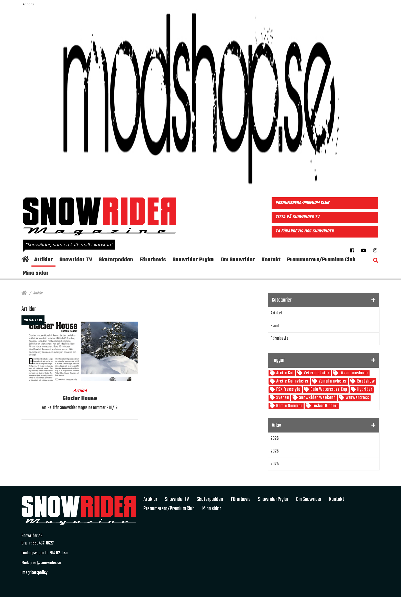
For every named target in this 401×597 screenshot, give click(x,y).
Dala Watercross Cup (328, 389)
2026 (275, 438)
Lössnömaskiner (353, 373)
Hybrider (364, 389)
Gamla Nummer (288, 406)
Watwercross (356, 398)
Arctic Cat (284, 373)
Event (275, 326)
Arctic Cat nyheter (292, 381)
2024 (275, 464)
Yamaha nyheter (332, 381)
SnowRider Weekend (317, 398)
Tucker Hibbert (324, 406)
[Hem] (24, 293)
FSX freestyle (287, 389)
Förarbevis (279, 338)
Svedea (282, 398)
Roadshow (365, 381)
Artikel (276, 313)
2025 (275, 451)
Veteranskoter (316, 373)
